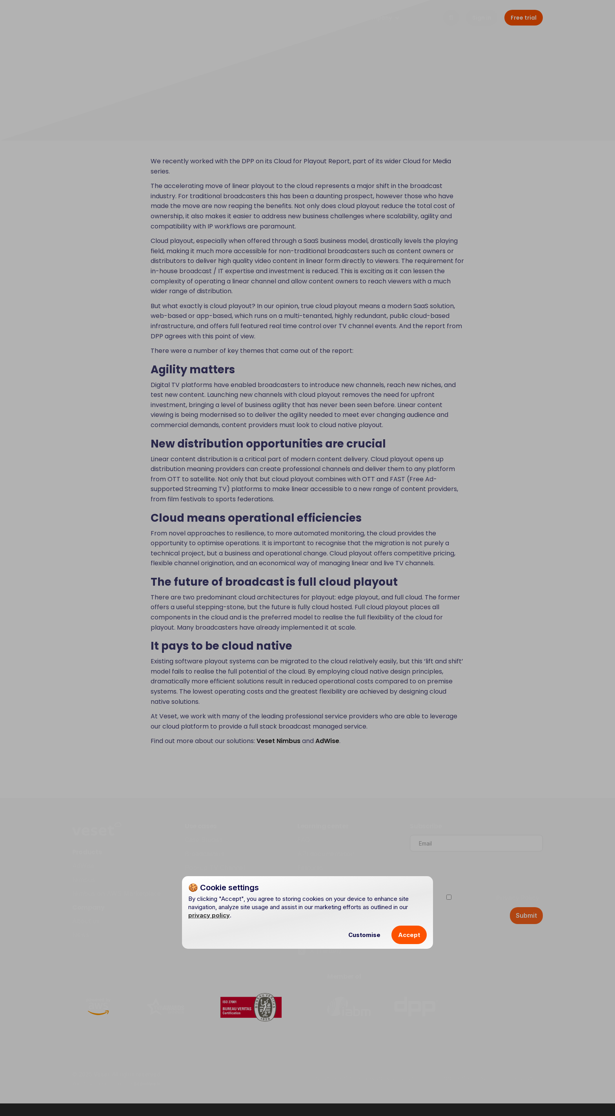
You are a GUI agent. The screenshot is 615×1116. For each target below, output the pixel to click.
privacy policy (209, 915)
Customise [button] (364, 935)
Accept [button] (409, 935)
